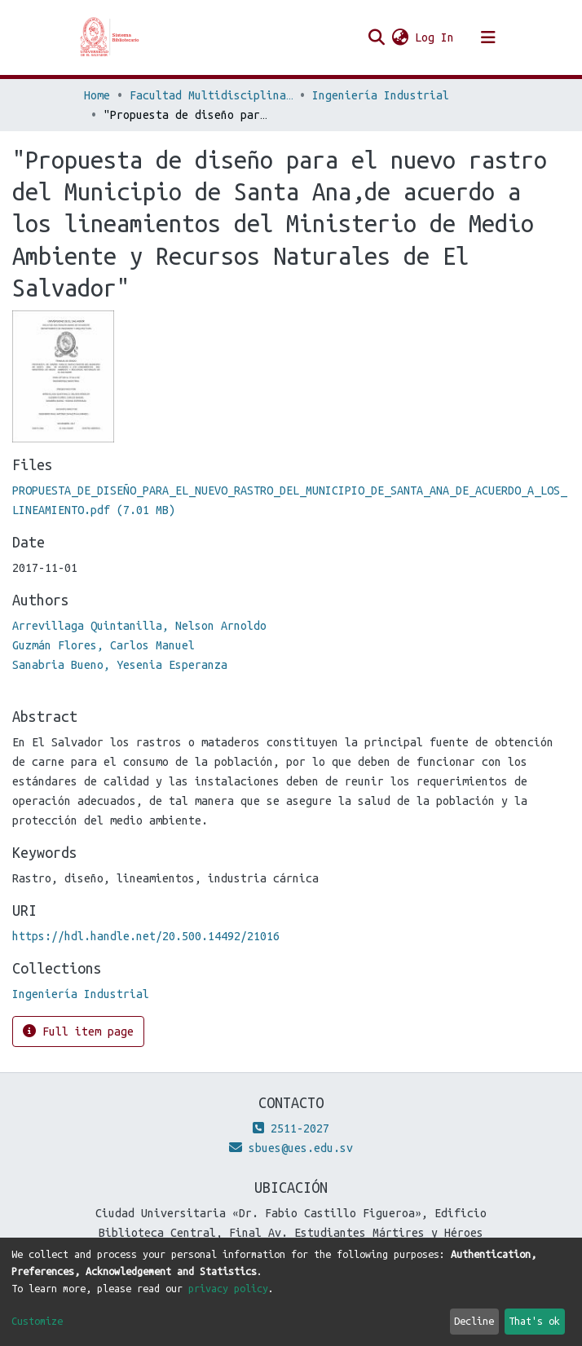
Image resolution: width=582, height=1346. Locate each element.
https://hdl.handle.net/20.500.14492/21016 (146, 936)
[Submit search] (376, 37)
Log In (435, 37)
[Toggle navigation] (488, 37)
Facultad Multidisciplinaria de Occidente (211, 95)
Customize (37, 1320)
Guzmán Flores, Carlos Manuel (103, 645)
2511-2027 (291, 1128)
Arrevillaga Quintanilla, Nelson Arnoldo (139, 625)
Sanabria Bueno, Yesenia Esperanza (119, 664)
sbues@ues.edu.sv (291, 1148)
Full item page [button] (78, 1031)
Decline (474, 1320)
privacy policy (228, 1288)
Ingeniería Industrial (380, 95)
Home (97, 95)
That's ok (534, 1320)
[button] (400, 37)
